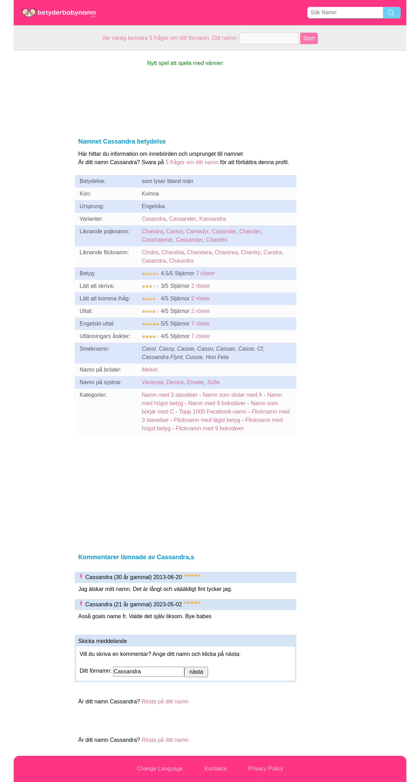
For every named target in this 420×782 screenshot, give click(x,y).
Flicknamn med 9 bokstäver (210, 428)
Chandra (152, 231)
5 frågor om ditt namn (192, 162)
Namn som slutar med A (232, 395)
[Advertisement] (41, 155)
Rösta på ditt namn (164, 701)
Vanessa (152, 382)
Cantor (174, 231)
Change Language (160, 769)
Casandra (154, 219)
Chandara (199, 252)
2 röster (200, 286)
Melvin (150, 370)
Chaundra (181, 261)
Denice (175, 382)
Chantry (250, 252)
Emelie (195, 382)
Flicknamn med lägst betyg (207, 420)
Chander (249, 231)
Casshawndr (157, 240)
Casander (224, 231)
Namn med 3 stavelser (170, 395)
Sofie (213, 382)
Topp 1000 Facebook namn (213, 412)
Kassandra (212, 219)
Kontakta (216, 769)
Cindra (150, 252)
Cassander (182, 219)
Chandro (216, 240)
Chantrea (226, 252)
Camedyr (197, 231)
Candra (273, 252)
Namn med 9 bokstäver (217, 403)
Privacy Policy (265, 769)
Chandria (172, 252)
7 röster (205, 273)
